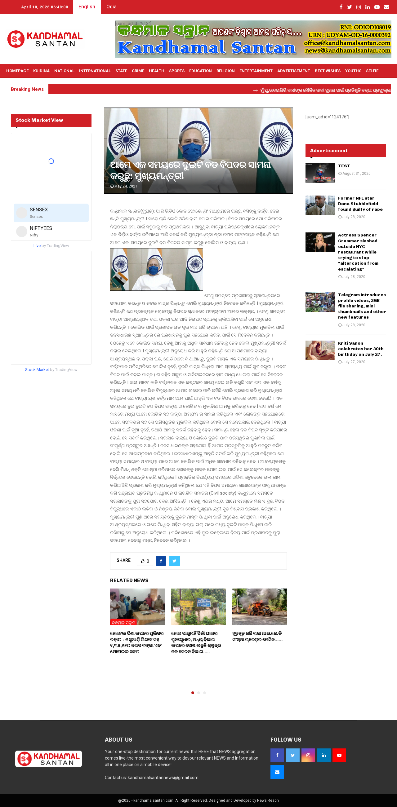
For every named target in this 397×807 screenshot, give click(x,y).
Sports (177, 70)
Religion (225, 70)
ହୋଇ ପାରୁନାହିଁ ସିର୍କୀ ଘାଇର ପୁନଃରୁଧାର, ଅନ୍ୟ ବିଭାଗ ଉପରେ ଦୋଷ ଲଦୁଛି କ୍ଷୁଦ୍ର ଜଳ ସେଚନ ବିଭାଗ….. (196, 643)
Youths (353, 70)
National (64, 70)
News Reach (268, 800)
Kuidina (41, 70)
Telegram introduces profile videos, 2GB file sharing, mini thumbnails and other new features (362, 306)
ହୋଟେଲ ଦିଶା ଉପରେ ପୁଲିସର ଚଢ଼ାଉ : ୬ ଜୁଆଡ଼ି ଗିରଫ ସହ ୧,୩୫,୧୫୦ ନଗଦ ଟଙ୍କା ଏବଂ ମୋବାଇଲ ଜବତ (136, 643)
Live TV (33, 84)
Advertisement (293, 70)
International (95, 70)
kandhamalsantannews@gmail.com (163, 777)
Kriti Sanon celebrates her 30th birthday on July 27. (361, 349)
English (86, 7)
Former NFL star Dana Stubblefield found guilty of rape (360, 204)
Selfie (372, 70)
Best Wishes (328, 70)
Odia (111, 7)
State (121, 70)
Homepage (17, 70)
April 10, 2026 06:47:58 (44, 7)
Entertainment (256, 70)
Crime (138, 70)
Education (200, 70)
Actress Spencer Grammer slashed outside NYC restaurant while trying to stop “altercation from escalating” (358, 251)
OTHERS (14, 84)
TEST (344, 166)
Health (156, 70)
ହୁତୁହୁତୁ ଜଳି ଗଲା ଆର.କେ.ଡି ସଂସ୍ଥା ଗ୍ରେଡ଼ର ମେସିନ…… (257, 636)
